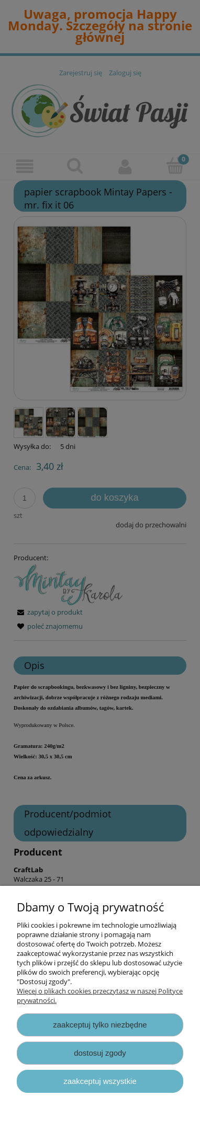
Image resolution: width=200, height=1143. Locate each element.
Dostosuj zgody (100, 1052)
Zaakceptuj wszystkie (99, 1081)
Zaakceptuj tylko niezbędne (100, 1024)
